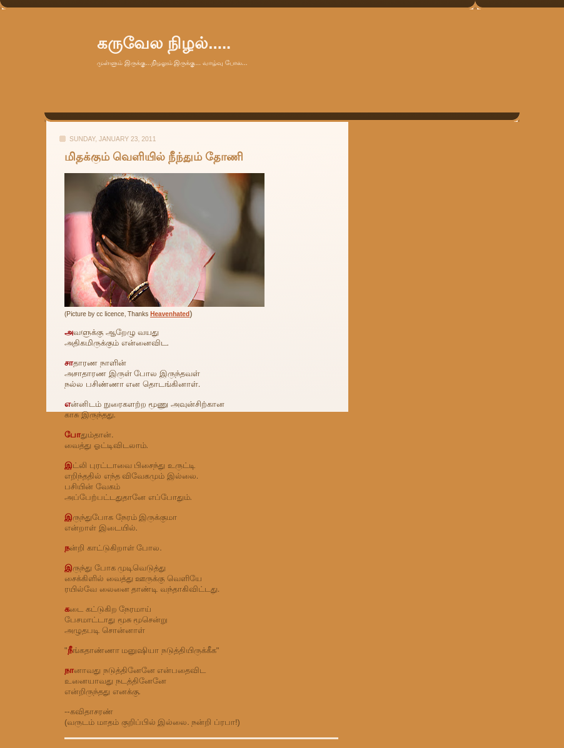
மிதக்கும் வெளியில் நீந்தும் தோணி (153, 157)
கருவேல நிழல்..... (164, 43)
